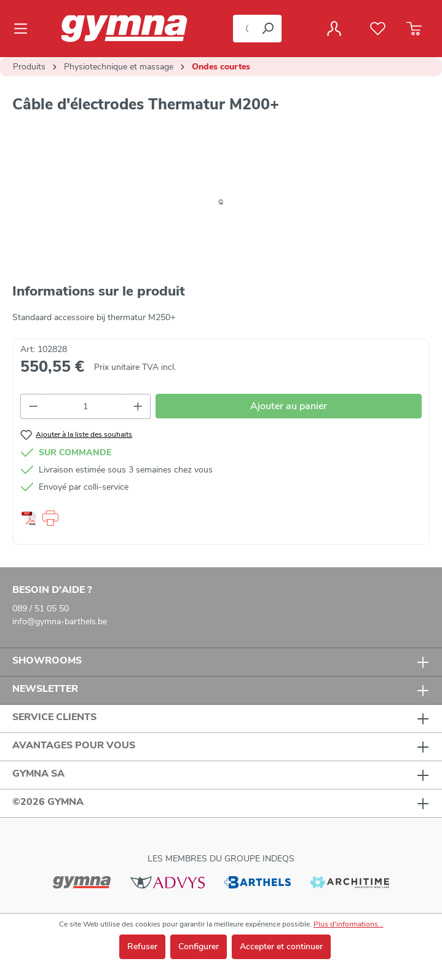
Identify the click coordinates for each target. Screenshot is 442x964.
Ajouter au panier (288, 406)
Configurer (198, 946)
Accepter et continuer (281, 946)
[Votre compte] (334, 28)
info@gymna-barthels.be (59, 621)
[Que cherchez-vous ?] (243, 28)
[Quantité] (85, 406)
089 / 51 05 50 (40, 608)
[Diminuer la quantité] (33, 406)
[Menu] (24, 28)
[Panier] (414, 28)
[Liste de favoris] (377, 28)
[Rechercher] (267, 28)
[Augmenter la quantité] (138, 406)
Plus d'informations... (349, 924)
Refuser (142, 946)
